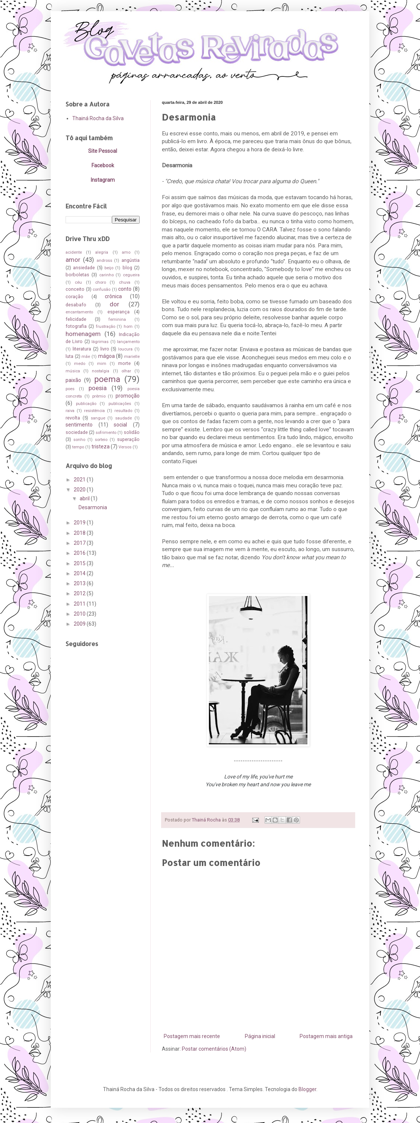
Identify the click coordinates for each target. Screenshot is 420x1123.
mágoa (106, 356)
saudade (123, 418)
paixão (73, 380)
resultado (123, 410)
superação (128, 439)
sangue (98, 418)
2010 (80, 614)
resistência (94, 410)
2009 (80, 624)
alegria (101, 252)
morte (124, 363)
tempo (78, 447)
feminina (117, 319)
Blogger (307, 1089)
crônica (113, 296)
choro (100, 282)
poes (70, 388)
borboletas (77, 274)
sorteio (101, 439)
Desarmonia (93, 507)
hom (128, 326)
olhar (126, 371)
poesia (98, 388)
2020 (80, 490)
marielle (132, 356)
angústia (130, 260)
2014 (80, 573)
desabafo (76, 304)
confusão (101, 289)
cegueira (131, 275)
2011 (80, 604)
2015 (80, 563)
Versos (125, 447)
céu (78, 282)
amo (126, 252)
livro (104, 349)
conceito (75, 289)
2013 (80, 583)
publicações (120, 403)
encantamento (79, 312)
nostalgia (100, 371)
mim (101, 363)
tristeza (100, 446)
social (120, 425)
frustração (105, 326)
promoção (128, 396)
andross (104, 260)
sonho (79, 439)
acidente (74, 252)
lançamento (128, 341)
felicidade (76, 319)
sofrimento (106, 432)
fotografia (76, 326)
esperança (118, 311)
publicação (86, 403)
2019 (80, 523)
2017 (80, 543)
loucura (125, 349)
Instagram (103, 180)
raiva (70, 410)
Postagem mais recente (192, 1036)
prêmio (99, 396)
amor (73, 259)
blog (127, 267)
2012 (80, 593)
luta (69, 356)
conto (124, 289)
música (73, 371)
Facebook (102, 165)
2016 (80, 553)
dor (114, 304)
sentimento (79, 425)
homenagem (83, 333)
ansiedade (84, 267)
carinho (106, 275)
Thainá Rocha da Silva (98, 118)
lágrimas (100, 341)
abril (85, 498)
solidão (132, 432)
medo (79, 363)
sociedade (77, 432)
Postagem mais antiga (326, 1036)
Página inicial (260, 1036)
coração (74, 296)
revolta (73, 418)
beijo (108, 268)
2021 (80, 480)
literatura (82, 349)
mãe (85, 356)
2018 (80, 533)
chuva (124, 282)
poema (107, 379)
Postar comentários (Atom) (214, 1049)
